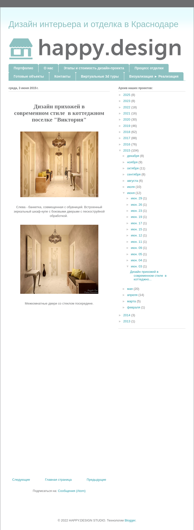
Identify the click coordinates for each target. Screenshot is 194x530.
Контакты (62, 76)
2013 (127, 321)
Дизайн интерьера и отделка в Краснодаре (93, 24)
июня (131, 193)
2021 (127, 113)
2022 (127, 107)
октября (133, 168)
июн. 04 (137, 260)
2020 (127, 119)
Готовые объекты (29, 76)
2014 (127, 315)
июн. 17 (137, 223)
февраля (134, 307)
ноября (133, 162)
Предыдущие (96, 479)
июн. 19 (137, 217)
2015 (127, 150)
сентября (134, 174)
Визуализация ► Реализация (154, 76)
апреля (133, 295)
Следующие (21, 479)
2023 (127, 101)
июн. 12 (137, 235)
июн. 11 (137, 242)
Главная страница (58, 479)
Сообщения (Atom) (71, 491)
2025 (127, 95)
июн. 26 (137, 204)
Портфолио (23, 68)
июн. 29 (137, 198)
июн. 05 (137, 254)
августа (133, 181)
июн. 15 (137, 229)
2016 (127, 144)
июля (131, 187)
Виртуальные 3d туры (100, 76)
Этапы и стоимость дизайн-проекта (94, 68)
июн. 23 (137, 211)
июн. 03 (137, 266)
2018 (127, 132)
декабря (133, 156)
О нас (48, 68)
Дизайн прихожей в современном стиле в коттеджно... (148, 275)
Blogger (130, 520)
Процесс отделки (148, 68)
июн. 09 (137, 248)
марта (132, 301)
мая (130, 289)
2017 (127, 138)
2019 (127, 126)
